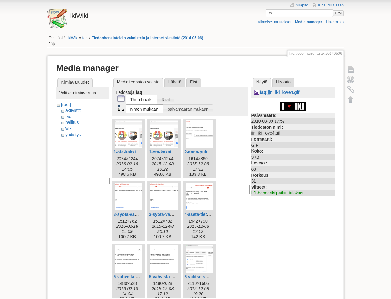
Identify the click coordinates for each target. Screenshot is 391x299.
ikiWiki (73, 38)
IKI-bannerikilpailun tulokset (277, 192)
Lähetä (174, 81)
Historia (283, 81)
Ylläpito (302, 5)
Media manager (308, 22)
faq (85, 38)
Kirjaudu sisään (331, 5)
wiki (68, 128)
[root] (66, 104)
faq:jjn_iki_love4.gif (279, 92)
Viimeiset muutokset (274, 22)
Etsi (338, 13)
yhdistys (73, 134)
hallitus (72, 122)
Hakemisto (335, 22)
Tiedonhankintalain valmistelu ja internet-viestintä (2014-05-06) (147, 38)
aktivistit (73, 110)
